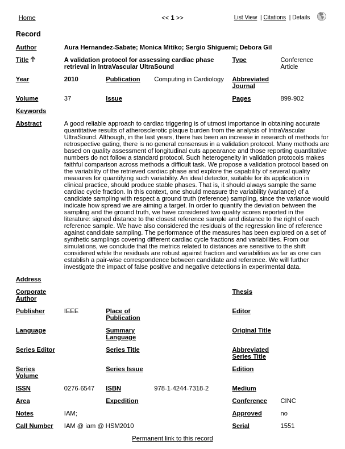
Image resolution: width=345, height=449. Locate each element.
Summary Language (121, 333)
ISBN (113, 388)
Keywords (31, 110)
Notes (25, 413)
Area (23, 400)
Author (26, 47)
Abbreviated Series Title (250, 353)
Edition (243, 368)
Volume (27, 98)
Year (23, 79)
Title (22, 59)
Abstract (28, 123)
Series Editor (35, 349)
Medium (244, 388)
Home (27, 17)
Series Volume (27, 372)
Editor (241, 310)
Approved (247, 413)
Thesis (242, 291)
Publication (123, 79)
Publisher (30, 310)
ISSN (23, 388)
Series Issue (124, 368)
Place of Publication (123, 314)
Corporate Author (31, 295)
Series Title (123, 349)
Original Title (251, 330)
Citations (274, 17)
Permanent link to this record (172, 438)
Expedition (122, 400)
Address (28, 279)
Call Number (34, 425)
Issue (114, 98)
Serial (241, 425)
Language (31, 330)
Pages (241, 98)
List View (245, 17)
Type (239, 59)
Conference (250, 400)
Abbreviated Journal (250, 82)
